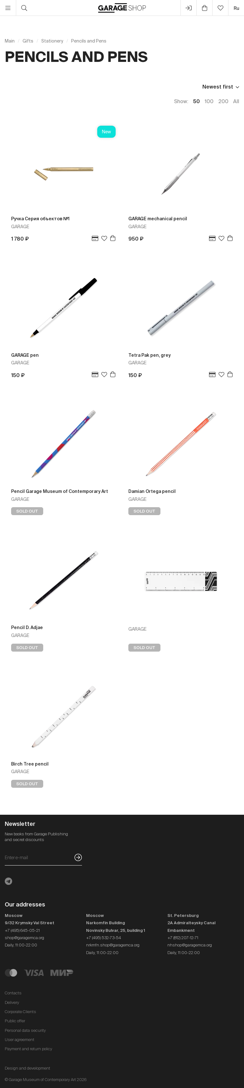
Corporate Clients (20, 1011)
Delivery (12, 1002)
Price (11, 87)
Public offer (15, 1020)
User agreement (19, 1039)
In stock (40, 87)
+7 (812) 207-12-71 (182, 937)
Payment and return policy (28, 1048)
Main (10, 40)
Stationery (52, 40)
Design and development (27, 1068)
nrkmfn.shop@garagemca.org (112, 945)
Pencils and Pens (88, 40)
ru (236, 8)
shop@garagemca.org (24, 937)
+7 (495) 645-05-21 (22, 930)
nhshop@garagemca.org (189, 945)
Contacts (13, 993)
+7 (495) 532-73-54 (103, 937)
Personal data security (25, 1030)
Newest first (217, 87)
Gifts (28, 40)
